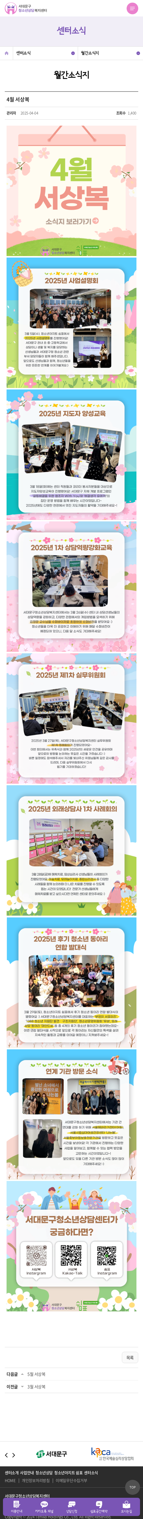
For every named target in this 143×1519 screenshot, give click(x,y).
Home (6, 53)
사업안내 (27, 1472)
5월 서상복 (36, 1374)
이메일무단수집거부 (71, 1480)
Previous (6, 1455)
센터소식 (91, 1472)
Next (13, 1455)
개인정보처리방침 (36, 1480)
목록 (130, 1357)
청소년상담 (44, 1472)
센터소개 (11, 1472)
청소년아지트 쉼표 (68, 1472)
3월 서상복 (36, 1386)
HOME (10, 1480)
